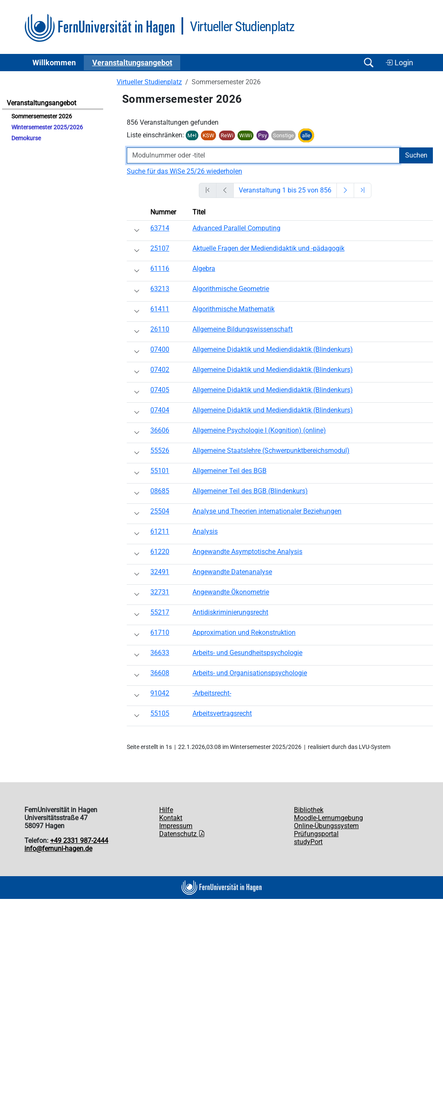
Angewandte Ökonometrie (230, 592)
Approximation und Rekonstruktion (244, 632)
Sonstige (283, 135)
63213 (159, 289)
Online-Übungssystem (326, 826)
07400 (159, 349)
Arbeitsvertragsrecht (222, 713)
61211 (159, 531)
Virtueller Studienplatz (149, 82)
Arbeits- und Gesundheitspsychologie (247, 653)
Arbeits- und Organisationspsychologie (249, 673)
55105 (159, 713)
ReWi (227, 135)
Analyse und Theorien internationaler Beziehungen (267, 511)
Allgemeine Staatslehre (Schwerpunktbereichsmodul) (271, 451)
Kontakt (170, 818)
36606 (159, 430)
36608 (159, 673)
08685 (159, 491)
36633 (159, 653)
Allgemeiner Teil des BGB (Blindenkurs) (250, 491)
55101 (159, 471)
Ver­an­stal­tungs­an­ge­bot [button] (132, 63)
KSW (208, 135)
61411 (159, 309)
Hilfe (166, 810)
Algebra (203, 269)
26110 (159, 329)
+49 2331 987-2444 (79, 841)
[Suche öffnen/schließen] (368, 62)
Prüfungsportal (316, 834)
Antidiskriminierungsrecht (230, 612)
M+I (192, 135)
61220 (159, 552)
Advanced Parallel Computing (236, 228)
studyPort (308, 842)
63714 (159, 228)
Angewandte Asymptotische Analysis (247, 552)
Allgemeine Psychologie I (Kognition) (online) (259, 430)
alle (306, 135)
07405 (159, 390)
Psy (262, 135)
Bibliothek (308, 810)
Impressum (175, 826)
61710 (159, 632)
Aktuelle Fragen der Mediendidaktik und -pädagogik (268, 248)
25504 (159, 511)
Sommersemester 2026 (41, 116)
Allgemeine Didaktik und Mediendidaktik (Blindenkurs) (272, 349)
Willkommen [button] (54, 63)
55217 (159, 612)
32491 (159, 572)
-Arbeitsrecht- (211, 693)
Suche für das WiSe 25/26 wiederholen (184, 171)
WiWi (245, 135)
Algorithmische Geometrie (230, 289)
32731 (159, 592)
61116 (159, 269)
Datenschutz (182, 834)
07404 (159, 410)
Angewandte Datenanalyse (232, 572)
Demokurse (26, 138)
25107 (159, 248)
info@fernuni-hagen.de (58, 849)
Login (399, 63)
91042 (159, 693)
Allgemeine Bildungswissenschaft (242, 329)
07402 (159, 370)
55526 (159, 451)
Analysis (205, 531)
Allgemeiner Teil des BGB (229, 471)
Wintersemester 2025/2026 (47, 127)
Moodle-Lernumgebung (328, 818)
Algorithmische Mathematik (233, 309)
